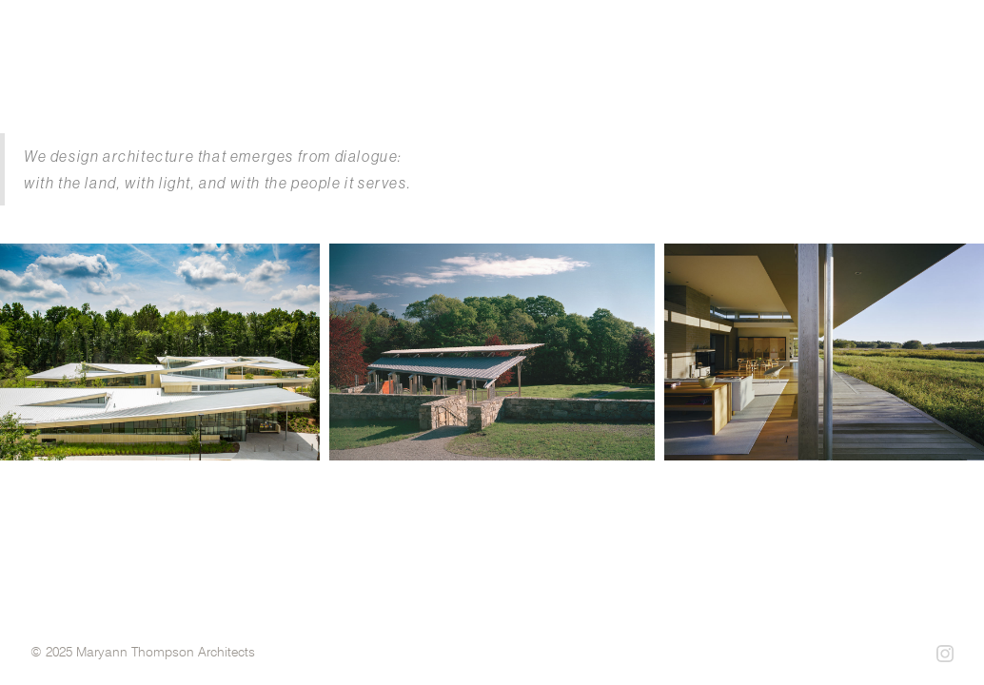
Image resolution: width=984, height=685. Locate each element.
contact (933, 65)
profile (714, 65)
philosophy (822, 65)
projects (614, 65)
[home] (232, 47)
